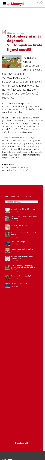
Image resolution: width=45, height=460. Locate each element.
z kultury (20, 197)
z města (12, 197)
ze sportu (28, 197)
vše (6, 197)
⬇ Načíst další (21, 443)
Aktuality (23, 33)
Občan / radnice (12, 33)
